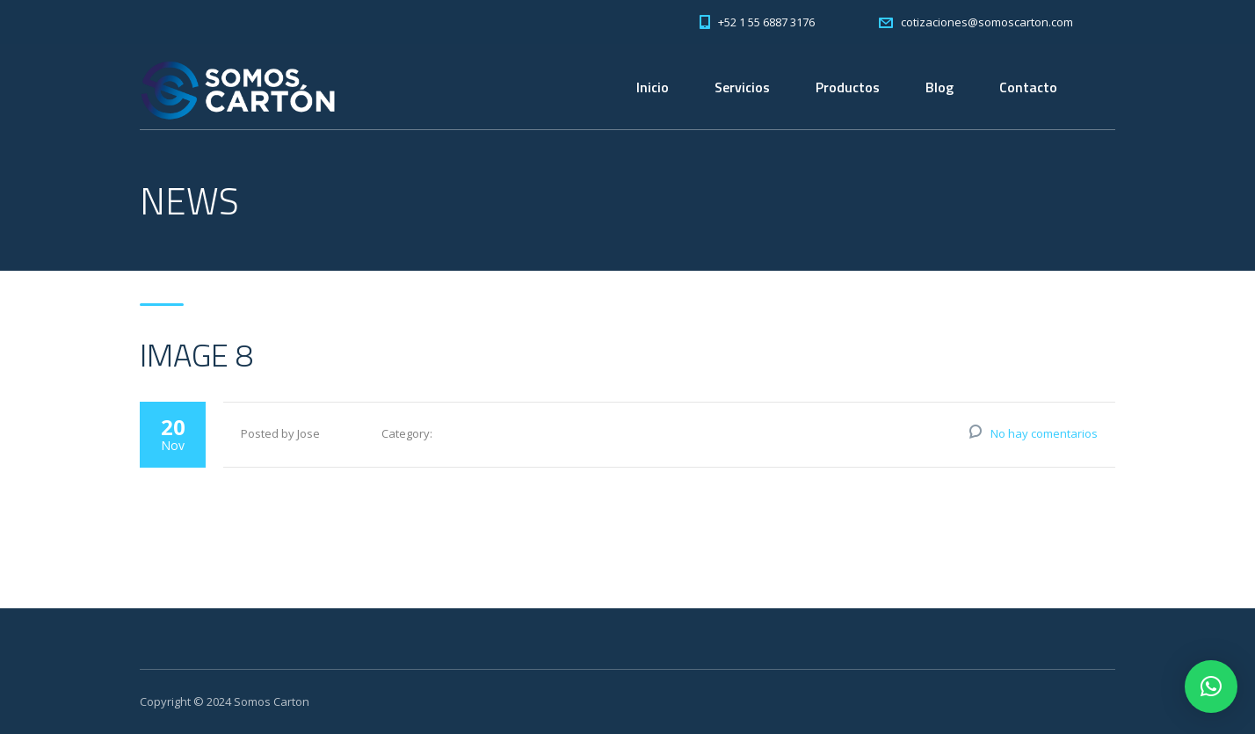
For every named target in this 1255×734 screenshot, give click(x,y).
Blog (939, 87)
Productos (848, 87)
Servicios (742, 87)
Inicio (652, 87)
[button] (1211, 686)
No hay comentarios (1044, 433)
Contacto (1028, 87)
